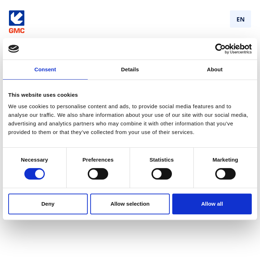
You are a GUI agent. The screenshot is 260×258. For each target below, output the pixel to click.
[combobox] (240, 19)
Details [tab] (130, 69)
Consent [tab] (45, 69)
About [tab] (215, 69)
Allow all (212, 204)
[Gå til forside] (16, 21)
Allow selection (129, 204)
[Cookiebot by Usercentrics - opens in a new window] (220, 48)
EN (240, 19)
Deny (47, 204)
